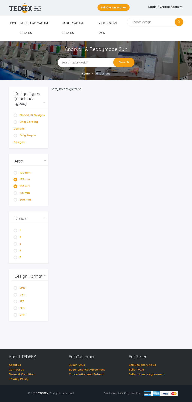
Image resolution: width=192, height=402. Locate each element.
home (13, 23)
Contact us (16, 369)
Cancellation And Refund (86, 374)
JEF (19, 301)
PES (19, 308)
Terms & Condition (21, 374)
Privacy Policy (18, 379)
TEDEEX (43, 393)
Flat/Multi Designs (29, 115)
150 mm (22, 186)
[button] (30, 98)
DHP (19, 314)
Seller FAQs (137, 369)
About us (15, 365)
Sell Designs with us (142, 365)
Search (124, 62)
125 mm (22, 179)
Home (85, 73)
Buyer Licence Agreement (87, 369)
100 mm (22, 172)
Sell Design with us (113, 7)
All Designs (102, 73)
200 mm (22, 199)
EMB (19, 287)
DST (19, 294)
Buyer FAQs (77, 365)
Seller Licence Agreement (146, 374)
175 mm (22, 193)
